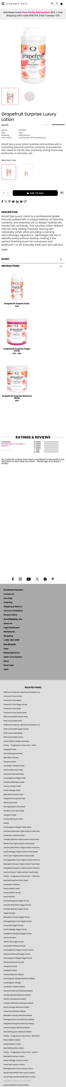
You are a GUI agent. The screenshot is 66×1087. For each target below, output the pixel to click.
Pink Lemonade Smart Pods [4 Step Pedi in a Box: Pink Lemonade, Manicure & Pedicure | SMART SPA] (16, 717)
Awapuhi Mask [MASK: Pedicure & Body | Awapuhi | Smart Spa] (10, 970)
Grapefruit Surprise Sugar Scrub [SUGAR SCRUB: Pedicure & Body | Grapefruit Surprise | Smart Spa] (18, 933)
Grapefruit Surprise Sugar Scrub (16, 350)
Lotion (4, 250)
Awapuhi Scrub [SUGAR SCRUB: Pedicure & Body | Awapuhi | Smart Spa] (10, 966)
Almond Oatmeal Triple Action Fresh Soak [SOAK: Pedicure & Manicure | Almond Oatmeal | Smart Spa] (22, 831)
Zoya (6, 649)
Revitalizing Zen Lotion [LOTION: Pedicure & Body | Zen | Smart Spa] (14, 1048)
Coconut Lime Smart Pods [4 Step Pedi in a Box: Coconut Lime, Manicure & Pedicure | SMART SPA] (15, 713)
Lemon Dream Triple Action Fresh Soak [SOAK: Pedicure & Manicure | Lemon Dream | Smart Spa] (21, 872)
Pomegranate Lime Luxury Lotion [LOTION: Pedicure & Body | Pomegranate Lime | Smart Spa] (18, 1068)
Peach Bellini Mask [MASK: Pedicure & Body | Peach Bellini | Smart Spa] (12, 1040)
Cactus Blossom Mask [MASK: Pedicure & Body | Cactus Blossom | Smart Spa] (13, 974)
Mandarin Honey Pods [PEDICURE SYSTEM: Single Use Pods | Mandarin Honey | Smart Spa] (13, 794)
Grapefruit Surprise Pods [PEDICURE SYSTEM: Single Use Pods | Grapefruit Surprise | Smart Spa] (14, 798)
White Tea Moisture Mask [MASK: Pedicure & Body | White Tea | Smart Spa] (15, 999)
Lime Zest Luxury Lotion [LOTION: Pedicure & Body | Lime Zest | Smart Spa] (14, 1064)
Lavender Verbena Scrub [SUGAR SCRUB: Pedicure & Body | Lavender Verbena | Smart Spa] (14, 946)
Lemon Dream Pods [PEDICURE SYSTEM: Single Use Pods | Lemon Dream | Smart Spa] (12, 786)
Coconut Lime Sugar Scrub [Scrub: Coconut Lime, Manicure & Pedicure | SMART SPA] (15, 704)
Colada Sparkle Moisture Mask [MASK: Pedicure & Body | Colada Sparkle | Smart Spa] (17, 995)
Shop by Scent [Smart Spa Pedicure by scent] (10, 762)
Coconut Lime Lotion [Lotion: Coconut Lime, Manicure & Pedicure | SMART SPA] (13, 696)
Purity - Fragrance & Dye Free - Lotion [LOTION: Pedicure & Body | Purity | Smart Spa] (20, 1052)
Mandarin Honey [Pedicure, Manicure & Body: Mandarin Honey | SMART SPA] (11, 757)
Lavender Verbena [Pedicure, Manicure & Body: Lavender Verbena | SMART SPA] (12, 884)
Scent (31, 259)
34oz (12, 133)
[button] (16, 3)
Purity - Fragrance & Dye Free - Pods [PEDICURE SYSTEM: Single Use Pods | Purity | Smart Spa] (20, 745)
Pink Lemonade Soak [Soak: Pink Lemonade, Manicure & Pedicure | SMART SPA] (13, 721)
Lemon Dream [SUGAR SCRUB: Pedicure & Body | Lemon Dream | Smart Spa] (10, 937)
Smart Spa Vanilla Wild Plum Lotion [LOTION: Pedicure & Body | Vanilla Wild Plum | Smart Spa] (19, 1077)
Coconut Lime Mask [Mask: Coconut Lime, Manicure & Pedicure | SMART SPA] (12, 700)
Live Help (8, 598)
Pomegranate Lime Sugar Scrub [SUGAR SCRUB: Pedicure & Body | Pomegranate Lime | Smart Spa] (18, 921)
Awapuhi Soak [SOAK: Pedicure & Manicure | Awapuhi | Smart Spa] (10, 815)
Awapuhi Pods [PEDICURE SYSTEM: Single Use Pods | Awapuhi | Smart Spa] (10, 749)
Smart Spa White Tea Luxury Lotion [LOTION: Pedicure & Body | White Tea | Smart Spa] (19, 1073)
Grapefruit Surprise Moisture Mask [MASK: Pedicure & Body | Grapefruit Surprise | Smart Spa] (19, 1023)
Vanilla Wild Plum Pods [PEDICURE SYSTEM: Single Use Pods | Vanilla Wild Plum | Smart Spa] (14, 782)
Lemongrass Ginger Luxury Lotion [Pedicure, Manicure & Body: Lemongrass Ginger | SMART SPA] (19, 950)
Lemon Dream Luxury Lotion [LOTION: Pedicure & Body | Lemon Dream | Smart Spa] (16, 1085)
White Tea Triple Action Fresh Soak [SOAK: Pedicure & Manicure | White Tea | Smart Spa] (19, 843)
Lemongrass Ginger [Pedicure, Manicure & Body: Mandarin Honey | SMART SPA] (12, 983)
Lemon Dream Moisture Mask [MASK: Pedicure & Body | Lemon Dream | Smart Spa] (17, 1027)
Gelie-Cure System (13, 657)
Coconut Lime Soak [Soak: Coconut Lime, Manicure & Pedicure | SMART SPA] (12, 708)
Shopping (8, 636)
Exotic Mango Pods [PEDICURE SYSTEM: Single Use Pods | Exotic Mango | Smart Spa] (12, 790)
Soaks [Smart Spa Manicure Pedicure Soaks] (6, 823)
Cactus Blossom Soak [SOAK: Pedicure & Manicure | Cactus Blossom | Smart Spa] (13, 819)
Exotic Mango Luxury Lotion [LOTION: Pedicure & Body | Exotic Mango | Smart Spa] (16, 1060)
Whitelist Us (9, 632)
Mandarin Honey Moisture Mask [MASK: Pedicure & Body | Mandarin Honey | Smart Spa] (18, 1015)
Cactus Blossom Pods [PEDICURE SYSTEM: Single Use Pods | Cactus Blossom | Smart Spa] (13, 770)
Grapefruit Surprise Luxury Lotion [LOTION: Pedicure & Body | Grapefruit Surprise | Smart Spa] (17, 1081)
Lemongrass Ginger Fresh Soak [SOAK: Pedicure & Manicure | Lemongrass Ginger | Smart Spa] (17, 827)
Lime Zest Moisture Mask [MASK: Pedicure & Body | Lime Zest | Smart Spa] (15, 1011)
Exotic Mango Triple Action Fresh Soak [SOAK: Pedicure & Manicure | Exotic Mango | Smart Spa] (20, 852)
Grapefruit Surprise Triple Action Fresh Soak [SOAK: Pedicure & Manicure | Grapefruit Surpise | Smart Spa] (22, 868)
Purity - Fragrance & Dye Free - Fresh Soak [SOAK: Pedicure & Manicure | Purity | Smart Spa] (22, 876)
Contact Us (9, 594)
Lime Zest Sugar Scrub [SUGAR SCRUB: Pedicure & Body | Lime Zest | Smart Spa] (13, 925)
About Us (8, 623)
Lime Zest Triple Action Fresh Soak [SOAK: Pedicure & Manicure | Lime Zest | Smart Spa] (19, 856)
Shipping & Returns (13, 607)
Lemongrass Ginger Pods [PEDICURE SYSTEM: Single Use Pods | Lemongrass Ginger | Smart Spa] (15, 778)
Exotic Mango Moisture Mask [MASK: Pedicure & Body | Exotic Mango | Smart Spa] (16, 1007)
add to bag (28, 193)
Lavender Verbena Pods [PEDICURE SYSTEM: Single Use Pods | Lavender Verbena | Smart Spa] (14, 766)
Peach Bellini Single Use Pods (16, 741)
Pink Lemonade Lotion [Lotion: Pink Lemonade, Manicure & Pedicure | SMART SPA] (13, 737)
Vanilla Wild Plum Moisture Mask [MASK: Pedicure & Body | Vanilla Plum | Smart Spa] (18, 1003)
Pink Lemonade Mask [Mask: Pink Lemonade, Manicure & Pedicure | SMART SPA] (13, 733)
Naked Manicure (12, 653)
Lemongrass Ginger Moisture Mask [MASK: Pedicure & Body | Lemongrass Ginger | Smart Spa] (19, 978)
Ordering (8, 602)
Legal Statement (11, 628)
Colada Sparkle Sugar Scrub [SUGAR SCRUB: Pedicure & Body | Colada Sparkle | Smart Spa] (16, 909)
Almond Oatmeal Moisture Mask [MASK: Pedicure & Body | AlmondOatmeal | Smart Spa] (18, 991)
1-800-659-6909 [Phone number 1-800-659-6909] (11, 640)
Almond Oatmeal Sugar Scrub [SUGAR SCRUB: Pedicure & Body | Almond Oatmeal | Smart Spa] (17, 954)
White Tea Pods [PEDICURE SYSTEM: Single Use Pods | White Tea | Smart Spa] (10, 803)
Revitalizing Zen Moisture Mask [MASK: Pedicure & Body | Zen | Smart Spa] (17, 1032)
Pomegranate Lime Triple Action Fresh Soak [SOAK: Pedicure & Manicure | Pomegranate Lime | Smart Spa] (22, 860)
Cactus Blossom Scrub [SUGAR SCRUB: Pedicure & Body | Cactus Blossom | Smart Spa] (14, 962)
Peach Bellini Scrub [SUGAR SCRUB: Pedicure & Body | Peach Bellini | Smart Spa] (12, 893)
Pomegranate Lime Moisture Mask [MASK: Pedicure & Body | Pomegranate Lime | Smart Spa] (19, 1019)
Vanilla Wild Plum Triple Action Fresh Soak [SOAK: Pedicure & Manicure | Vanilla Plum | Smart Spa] (22, 847)
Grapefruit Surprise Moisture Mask (17, 397)
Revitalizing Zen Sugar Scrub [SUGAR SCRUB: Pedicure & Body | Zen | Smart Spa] (16, 901)
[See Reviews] (53, 125)
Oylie (6, 669)
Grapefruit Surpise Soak (16, 304)
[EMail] (21, 201)
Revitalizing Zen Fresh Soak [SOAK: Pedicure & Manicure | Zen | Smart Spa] (16, 880)
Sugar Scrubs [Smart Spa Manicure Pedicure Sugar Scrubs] (9, 913)
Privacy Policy (10, 615)
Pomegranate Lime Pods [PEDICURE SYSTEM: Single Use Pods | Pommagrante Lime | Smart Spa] (14, 807)
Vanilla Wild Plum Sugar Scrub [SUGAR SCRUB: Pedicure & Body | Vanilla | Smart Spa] (17, 905)
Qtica (6, 661)
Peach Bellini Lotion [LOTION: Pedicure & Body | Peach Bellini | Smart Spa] (12, 1044)
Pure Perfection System (36, 12)
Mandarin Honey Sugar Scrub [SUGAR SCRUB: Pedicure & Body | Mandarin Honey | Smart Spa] (17, 917)
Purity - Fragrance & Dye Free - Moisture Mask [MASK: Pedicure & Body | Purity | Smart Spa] (22, 1036)
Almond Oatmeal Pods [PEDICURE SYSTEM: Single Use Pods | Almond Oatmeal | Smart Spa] (14, 774)
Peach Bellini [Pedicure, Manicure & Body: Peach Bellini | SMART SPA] (9, 897)
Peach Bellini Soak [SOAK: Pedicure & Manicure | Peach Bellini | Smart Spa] (12, 888)
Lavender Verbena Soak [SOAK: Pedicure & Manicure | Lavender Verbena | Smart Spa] (14, 835)
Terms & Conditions (13, 611)
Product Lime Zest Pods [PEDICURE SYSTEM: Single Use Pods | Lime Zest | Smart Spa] (14, 811)
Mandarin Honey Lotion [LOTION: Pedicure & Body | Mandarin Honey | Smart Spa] (14, 1056)
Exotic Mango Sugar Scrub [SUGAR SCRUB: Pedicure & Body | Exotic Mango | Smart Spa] (15, 929)
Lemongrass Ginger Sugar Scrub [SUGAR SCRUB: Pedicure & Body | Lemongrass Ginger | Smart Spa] (18, 958)
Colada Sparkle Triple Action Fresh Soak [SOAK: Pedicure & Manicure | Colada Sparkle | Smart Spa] (21, 839)
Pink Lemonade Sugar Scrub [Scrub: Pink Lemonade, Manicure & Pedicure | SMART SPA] (16, 729)
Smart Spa (9, 665)
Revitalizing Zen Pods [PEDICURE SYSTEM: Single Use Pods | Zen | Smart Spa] (13, 753)
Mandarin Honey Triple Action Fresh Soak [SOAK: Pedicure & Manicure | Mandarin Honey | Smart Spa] (22, 864)
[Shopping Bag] (61, 4)
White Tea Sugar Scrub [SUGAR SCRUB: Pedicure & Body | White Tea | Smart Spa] (14, 942)
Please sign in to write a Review (13, 445)
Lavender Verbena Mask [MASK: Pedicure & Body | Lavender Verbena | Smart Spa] (14, 987)
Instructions (31, 266)
